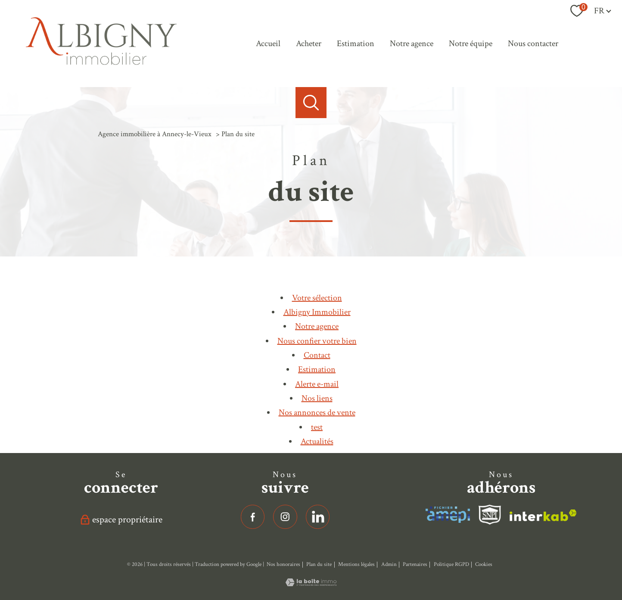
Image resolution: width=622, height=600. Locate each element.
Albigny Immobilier (317, 312)
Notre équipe (470, 43)
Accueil (268, 43)
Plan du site (319, 564)
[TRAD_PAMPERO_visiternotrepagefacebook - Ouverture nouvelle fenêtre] (253, 517)
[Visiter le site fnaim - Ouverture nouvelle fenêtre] (490, 515)
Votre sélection (317, 297)
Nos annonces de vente (317, 412)
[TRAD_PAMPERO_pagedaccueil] (101, 62)
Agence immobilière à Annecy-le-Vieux (154, 134)
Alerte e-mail (317, 384)
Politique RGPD (451, 564)
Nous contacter (533, 43)
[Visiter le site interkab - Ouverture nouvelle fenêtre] (448, 514)
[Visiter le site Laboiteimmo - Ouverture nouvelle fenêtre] (311, 583)
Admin (389, 564)
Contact (317, 355)
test (317, 427)
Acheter (308, 43)
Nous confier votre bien (317, 341)
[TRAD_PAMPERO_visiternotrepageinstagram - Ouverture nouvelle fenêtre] (285, 517)
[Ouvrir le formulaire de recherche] (311, 102)
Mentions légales (356, 564)
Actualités (317, 441)
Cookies (483, 564)
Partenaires (415, 564)
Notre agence (411, 43)
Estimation (355, 43)
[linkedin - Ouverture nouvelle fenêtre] (318, 517)
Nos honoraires (283, 564)
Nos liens (317, 398)
